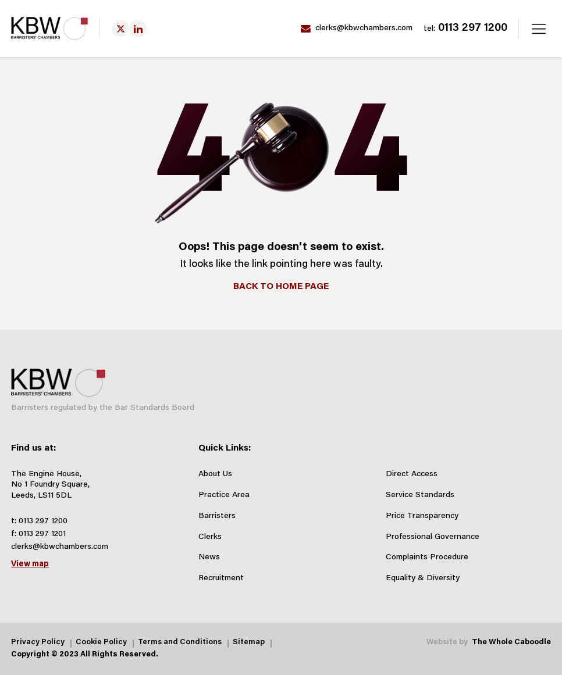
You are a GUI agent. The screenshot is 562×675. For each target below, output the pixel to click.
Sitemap (249, 643)
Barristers (217, 516)
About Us (215, 474)
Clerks (210, 537)
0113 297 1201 (42, 534)
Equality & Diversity (423, 578)
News (209, 557)
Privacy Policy (38, 643)
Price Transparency (422, 516)
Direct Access (411, 474)
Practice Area (224, 495)
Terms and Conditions (180, 643)
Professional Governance (432, 537)
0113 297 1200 (465, 28)
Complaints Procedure (427, 557)
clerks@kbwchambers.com (356, 29)
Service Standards (420, 495)
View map (30, 564)
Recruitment (221, 578)
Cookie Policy (101, 643)
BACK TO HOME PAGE (281, 286)
